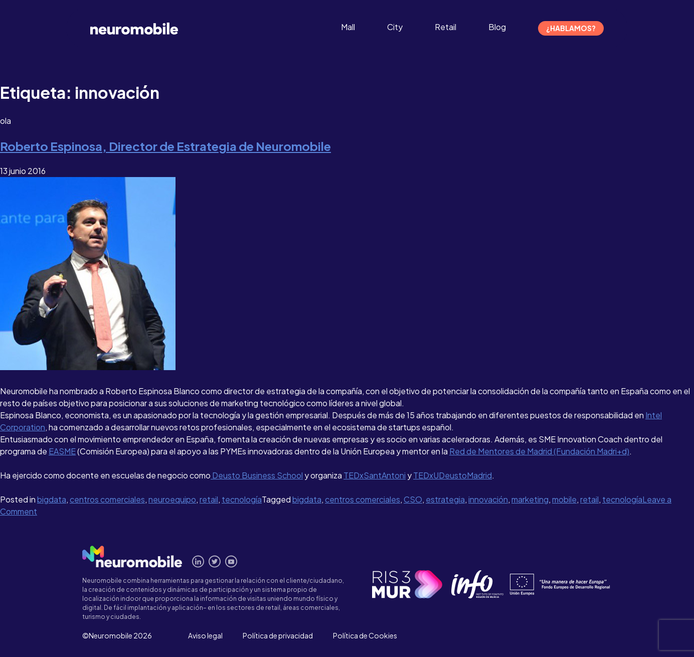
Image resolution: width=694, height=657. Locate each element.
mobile (564, 499)
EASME (62, 451)
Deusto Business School (257, 475)
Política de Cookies (365, 635)
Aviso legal (205, 635)
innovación (488, 499)
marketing (530, 499)
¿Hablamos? (571, 28)
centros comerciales (107, 499)
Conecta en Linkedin (198, 561)
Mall (348, 27)
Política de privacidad (278, 635)
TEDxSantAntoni (374, 475)
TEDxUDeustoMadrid (452, 475)
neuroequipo (172, 499)
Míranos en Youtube (231, 561)
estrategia (445, 499)
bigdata (51, 499)
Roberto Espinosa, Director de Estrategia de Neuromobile (165, 145)
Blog (497, 27)
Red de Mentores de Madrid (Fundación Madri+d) (539, 451)
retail (209, 499)
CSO (413, 499)
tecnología (242, 499)
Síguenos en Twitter (215, 561)
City (395, 27)
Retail (445, 27)
